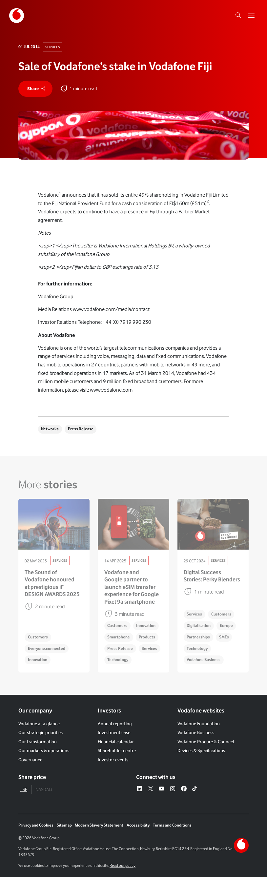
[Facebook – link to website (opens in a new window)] (183, 788)
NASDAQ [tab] (43, 789)
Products (147, 636)
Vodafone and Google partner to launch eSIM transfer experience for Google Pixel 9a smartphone (131, 587)
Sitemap (64, 825)
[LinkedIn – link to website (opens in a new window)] (139, 788)
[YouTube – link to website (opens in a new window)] (161, 788)
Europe (226, 625)
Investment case (114, 732)
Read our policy (122, 865)
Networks (50, 428)
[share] (35, 89)
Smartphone (118, 636)
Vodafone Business (203, 659)
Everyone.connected (46, 648)
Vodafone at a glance (39, 723)
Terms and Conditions (172, 825)
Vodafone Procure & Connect (206, 741)
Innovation (37, 659)
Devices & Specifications (201, 750)
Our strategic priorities (40, 732)
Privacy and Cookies (35, 825)
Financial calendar (116, 741)
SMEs (224, 636)
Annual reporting (115, 723)
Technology (117, 659)
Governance (30, 759)
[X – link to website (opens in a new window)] (150, 788)
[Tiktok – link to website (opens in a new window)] (194, 788)
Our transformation (37, 741)
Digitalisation (199, 625)
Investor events (113, 759)
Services (52, 47)
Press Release (80, 428)
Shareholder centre (117, 750)
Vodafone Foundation (198, 723)
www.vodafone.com (111, 390)
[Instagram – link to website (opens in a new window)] (172, 788)
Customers (38, 636)
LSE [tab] (23, 789)
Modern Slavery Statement (99, 825)
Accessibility (138, 825)
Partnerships (198, 636)
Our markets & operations (43, 750)
